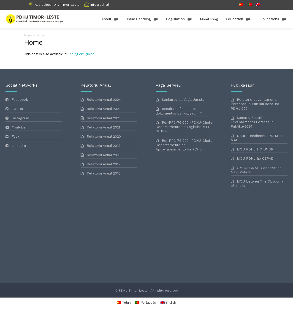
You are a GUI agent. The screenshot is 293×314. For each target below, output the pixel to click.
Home (28, 35)
